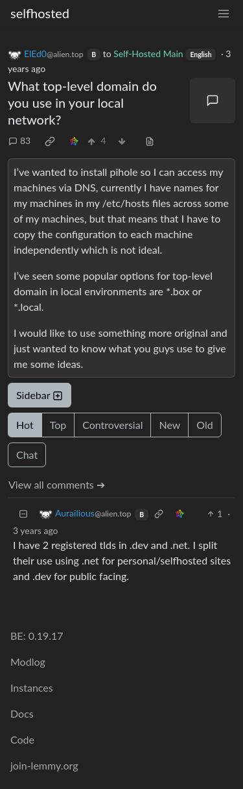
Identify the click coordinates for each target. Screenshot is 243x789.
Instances (31, 687)
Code (22, 739)
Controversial (112, 425)
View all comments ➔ (56, 484)
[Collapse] (23, 514)
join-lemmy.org (44, 765)
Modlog (27, 661)
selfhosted (39, 13)
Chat (27, 454)
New (169, 425)
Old (204, 425)
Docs (22, 713)
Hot (25, 425)
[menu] (223, 13)
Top (58, 425)
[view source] (149, 140)
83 (19, 140)
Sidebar (39, 395)
